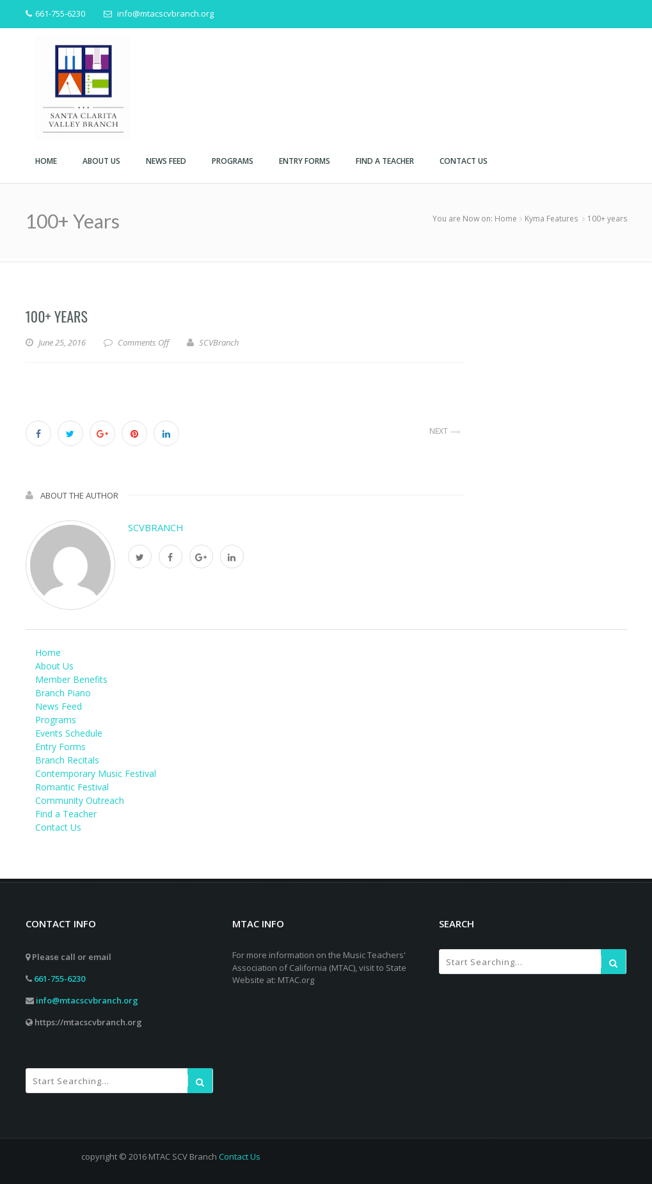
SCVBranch (156, 527)
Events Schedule (68, 733)
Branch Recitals (67, 760)
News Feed (58, 706)
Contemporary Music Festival (95, 773)
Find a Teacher (66, 814)
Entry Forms (60, 746)
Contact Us (58, 827)
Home (506, 218)
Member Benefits (71, 679)
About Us (54, 666)
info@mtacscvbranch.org (87, 1000)
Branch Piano (63, 693)
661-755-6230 (59, 978)
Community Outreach (79, 800)
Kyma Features (551, 218)
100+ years (57, 316)
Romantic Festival (72, 787)
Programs (55, 720)
